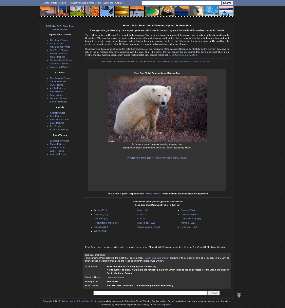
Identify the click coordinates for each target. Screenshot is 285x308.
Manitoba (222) (101, 227)
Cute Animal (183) (189, 214)
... (86, 242)
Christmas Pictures (59, 40)
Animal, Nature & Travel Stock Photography (83, 301)
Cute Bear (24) (101, 218)
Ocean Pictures (57, 147)
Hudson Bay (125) (146, 223)
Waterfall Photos (58, 154)
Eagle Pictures (57, 123)
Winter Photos (57, 151)
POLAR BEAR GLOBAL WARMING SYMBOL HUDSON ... (188, 61)
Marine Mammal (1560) (148, 227)
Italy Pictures (56, 95)
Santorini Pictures (58, 101)
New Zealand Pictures (60, 78)
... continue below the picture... (184, 55)
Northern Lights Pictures (61, 60)
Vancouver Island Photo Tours (85, 2)
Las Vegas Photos (59, 50)
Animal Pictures (153, 194)
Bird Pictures (56, 126)
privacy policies (164, 304)
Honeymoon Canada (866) (107, 223)
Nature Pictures (57, 57)
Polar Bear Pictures (59, 119)
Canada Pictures (58, 81)
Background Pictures (60, 67)
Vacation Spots (57, 43)
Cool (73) (141, 214)
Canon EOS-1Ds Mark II (156, 258)
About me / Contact (113, 2)
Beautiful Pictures (58, 53)
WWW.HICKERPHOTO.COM (131, 61)
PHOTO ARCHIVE (109, 61)
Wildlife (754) (100, 231)
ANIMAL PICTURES (153, 61)
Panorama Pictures (59, 63)
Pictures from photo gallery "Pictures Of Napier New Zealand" (157, 158)
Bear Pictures (56, 116)
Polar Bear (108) (189, 227)
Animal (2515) (100, 210)
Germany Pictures (58, 98)
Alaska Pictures (57, 88)
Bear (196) (142, 210)
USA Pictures (56, 85)
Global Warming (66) (191, 218)
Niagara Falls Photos (60, 47)
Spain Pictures (57, 91)
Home (46, 2)
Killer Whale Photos (59, 129)
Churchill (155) (101, 214)
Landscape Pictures (59, 141)
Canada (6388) (188, 210)
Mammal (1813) (188, 223)
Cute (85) (141, 218)
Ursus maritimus (115, 277)
